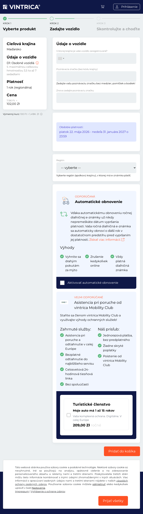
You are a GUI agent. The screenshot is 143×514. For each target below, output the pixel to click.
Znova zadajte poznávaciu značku (75, 90)
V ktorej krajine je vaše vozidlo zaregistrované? (81, 51)
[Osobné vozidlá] (37, 63)
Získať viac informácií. (106, 239)
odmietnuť (98, 484)
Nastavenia (38, 488)
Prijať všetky (113, 501)
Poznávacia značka (77, 69)
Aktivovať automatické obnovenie (93, 282)
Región (60, 160)
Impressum (22, 491)
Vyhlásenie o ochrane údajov (48, 491)
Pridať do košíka (122, 451)
